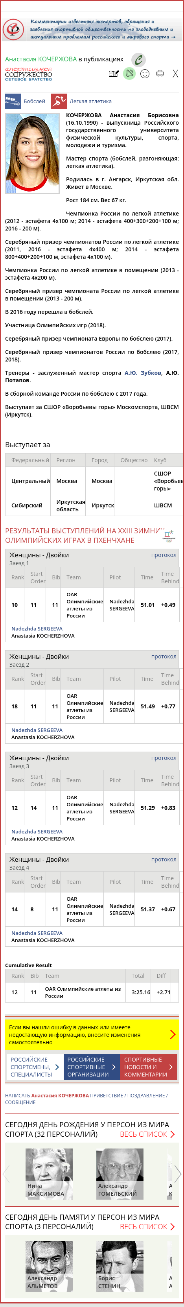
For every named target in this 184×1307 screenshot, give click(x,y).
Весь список (143, 1138)
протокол (164, 558)
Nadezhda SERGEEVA (37, 632)
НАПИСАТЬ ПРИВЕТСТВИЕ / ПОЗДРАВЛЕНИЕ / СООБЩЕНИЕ (86, 1103)
